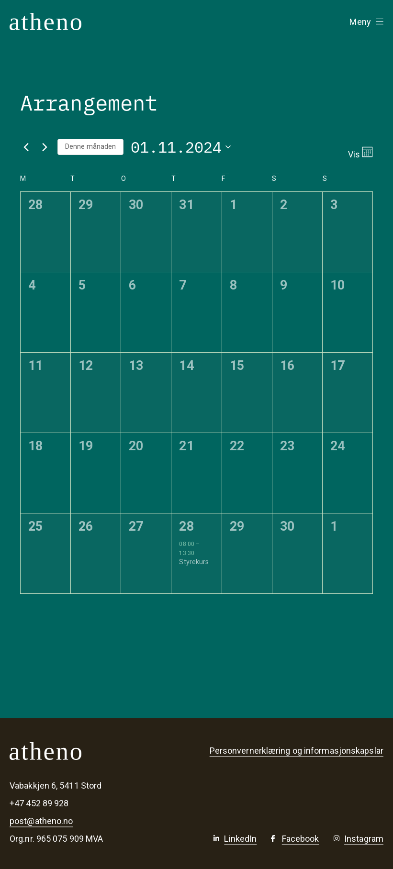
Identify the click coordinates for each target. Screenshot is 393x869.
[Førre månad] (26, 147)
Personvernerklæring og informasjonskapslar (296, 751)
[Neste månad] (44, 147)
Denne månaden (90, 146)
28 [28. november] (186, 526)
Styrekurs (194, 562)
